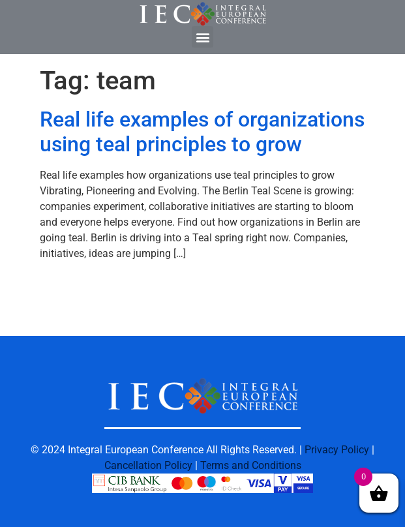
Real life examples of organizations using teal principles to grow (202, 132)
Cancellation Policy (148, 465)
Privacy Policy (337, 450)
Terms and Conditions (250, 465)
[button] (202, 37)
